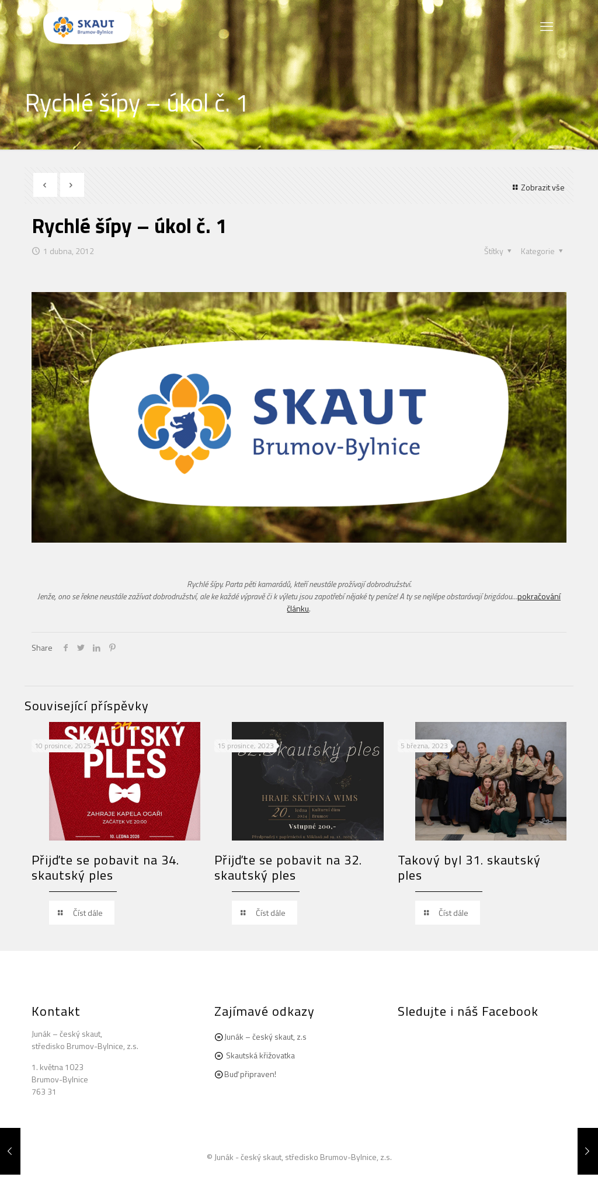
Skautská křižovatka (260, 1055)
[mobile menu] (548, 26)
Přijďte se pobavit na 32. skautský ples (288, 867)
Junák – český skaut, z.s (265, 1036)
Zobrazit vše (538, 187)
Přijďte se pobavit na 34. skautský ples (105, 867)
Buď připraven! (250, 1074)
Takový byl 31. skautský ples (469, 867)
